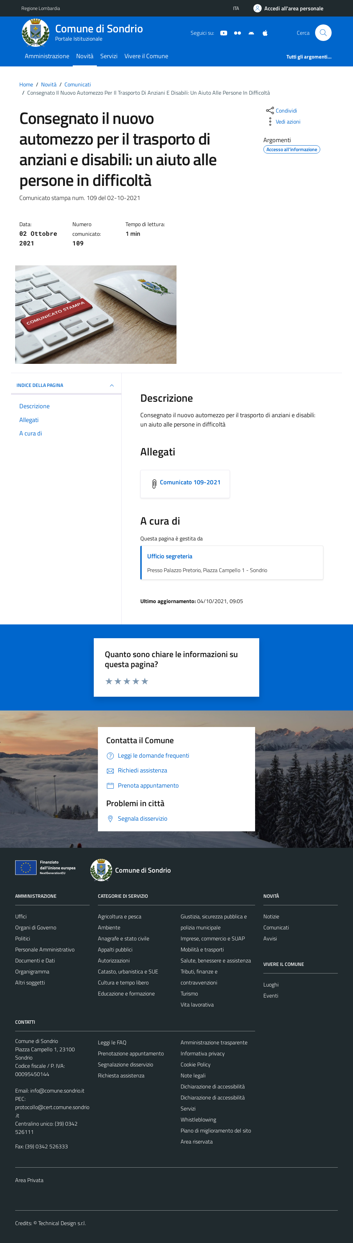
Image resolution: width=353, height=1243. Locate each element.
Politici (22, 938)
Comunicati (276, 927)
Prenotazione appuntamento (131, 1053)
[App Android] (248, 32)
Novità (84, 56)
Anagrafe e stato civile (123, 938)
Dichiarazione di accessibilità (213, 1086)
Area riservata (197, 1141)
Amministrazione (47, 56)
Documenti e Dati (35, 960)
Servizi (109, 56)
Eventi (270, 995)
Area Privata (29, 1180)
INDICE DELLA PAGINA (66, 385)
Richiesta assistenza (121, 1075)
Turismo (189, 993)
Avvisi (270, 938)
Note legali (193, 1075)
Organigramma (32, 971)
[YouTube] (221, 32)
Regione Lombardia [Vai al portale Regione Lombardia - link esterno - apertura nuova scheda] (40, 8)
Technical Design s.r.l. (62, 1223)
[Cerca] (323, 32)
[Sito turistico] (235, 32)
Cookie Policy (196, 1064)
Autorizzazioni (114, 960)
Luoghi (271, 984)
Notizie (271, 916)
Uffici (21, 916)
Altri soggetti (30, 982)
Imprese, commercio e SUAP (213, 938)
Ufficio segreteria (169, 556)
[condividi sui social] (281, 110)
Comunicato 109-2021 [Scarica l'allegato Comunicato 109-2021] (190, 482)
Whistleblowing (198, 1119)
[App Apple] (262, 32)
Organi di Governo (35, 927)
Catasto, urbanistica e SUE (128, 971)
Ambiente (109, 927)
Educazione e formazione (126, 993)
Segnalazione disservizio (125, 1064)
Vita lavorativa (197, 1004)
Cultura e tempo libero (123, 982)
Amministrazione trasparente (214, 1042)
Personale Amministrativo (44, 949)
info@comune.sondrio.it (57, 1090)
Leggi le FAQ (112, 1042)
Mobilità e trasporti (202, 949)
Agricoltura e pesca (119, 916)
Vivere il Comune (146, 56)
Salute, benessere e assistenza (216, 960)
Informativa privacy (203, 1053)
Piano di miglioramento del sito (216, 1130)
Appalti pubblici (115, 949)
